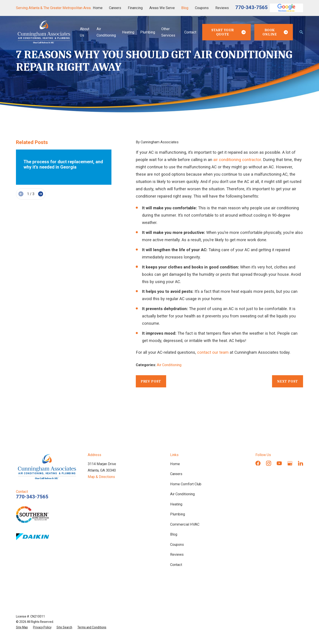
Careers (115, 8)
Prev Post (151, 381)
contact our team (213, 352)
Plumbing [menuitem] (147, 32)
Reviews (222, 8)
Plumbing (177, 514)
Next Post (287, 381)
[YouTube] (279, 463)
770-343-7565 (251, 7)
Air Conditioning (169, 365)
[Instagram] (268, 463)
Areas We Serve (162, 8)
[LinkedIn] (300, 463)
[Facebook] (258, 463)
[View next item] (40, 193)
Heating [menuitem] (128, 32)
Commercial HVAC (184, 524)
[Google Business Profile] (289, 463)
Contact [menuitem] (190, 32)
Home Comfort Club (185, 484)
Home (98, 8)
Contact (176, 565)
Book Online (275, 32)
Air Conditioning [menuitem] (106, 32)
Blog (184, 8)
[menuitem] (22, 627)
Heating (176, 504)
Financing (135, 8)
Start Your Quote (228, 32)
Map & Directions (101, 477)
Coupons (202, 8)
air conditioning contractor (237, 159)
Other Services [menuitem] (168, 32)
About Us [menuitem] (84, 32)
